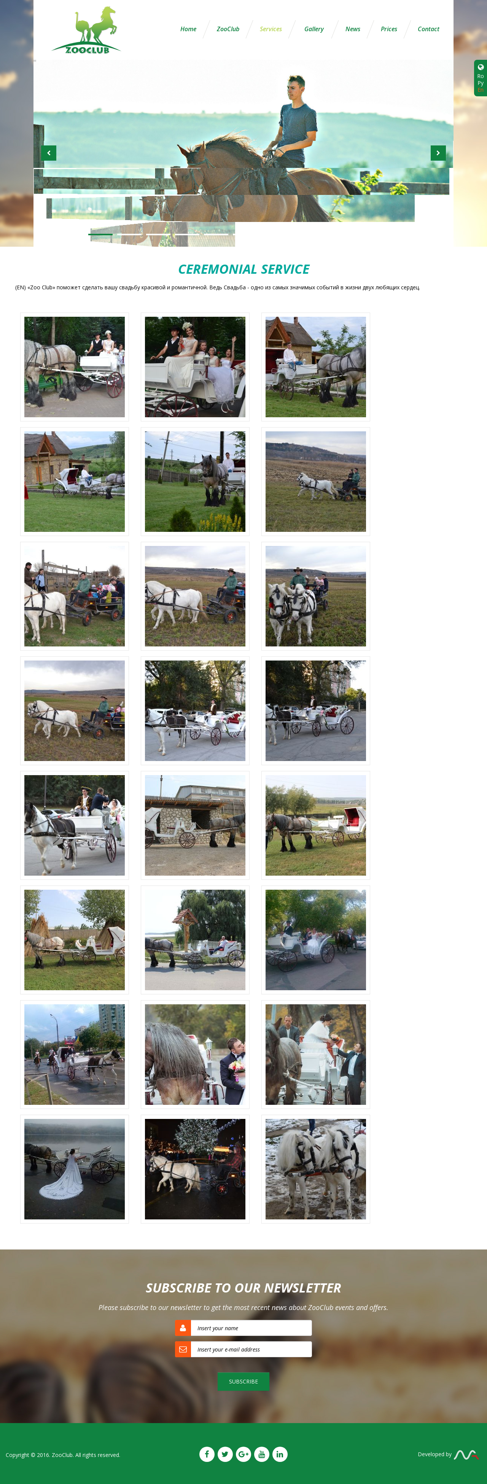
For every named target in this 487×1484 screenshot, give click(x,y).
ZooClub (228, 29)
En (480, 89)
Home (188, 29)
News (352, 29)
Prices (389, 29)
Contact (428, 29)
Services (271, 29)
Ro (480, 76)
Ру (480, 82)
